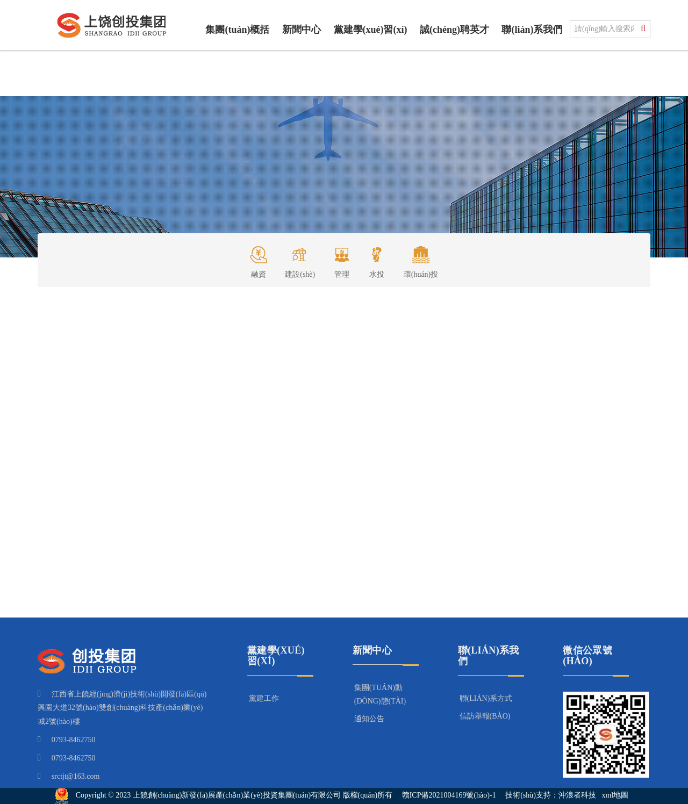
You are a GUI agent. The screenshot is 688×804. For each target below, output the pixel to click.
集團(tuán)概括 (237, 29)
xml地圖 (614, 796)
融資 (258, 258)
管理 (341, 258)
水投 (376, 258)
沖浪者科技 (577, 796)
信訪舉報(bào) (485, 716)
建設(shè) (300, 258)
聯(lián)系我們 (531, 29)
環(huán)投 (421, 258)
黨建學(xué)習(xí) (370, 29)
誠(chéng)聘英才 (454, 29)
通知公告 (369, 719)
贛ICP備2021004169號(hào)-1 (449, 796)
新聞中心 (301, 29)
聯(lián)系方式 (486, 698)
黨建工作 (264, 698)
